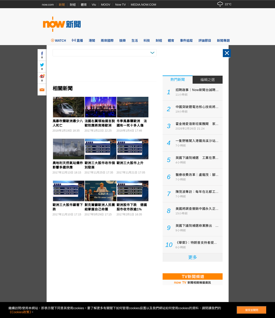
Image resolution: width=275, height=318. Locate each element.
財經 (73, 4)
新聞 (62, 4)
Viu (94, 4)
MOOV (105, 4)
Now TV (120, 4)
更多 (192, 257)
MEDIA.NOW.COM (143, 4)
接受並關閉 (251, 310)
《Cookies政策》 (19, 312)
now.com (48, 4)
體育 (84, 4)
